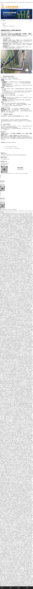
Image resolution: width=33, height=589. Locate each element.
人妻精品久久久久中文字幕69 (4, 572)
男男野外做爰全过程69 (28, 325)
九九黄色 (1, 435)
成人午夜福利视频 (6, 236)
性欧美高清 (28, 373)
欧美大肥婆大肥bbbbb (14, 403)
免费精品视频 (19, 346)
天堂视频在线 (24, 491)
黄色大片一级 (13, 536)
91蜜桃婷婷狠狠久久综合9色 (17, 499)
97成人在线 (26, 494)
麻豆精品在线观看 (18, 386)
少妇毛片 (13, 223)
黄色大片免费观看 (19, 409)
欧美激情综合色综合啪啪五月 (8, 472)
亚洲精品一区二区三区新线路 (19, 388)
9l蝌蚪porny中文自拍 (14, 533)
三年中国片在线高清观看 (4, 399)
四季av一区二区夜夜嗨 (25, 330)
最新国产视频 (15, 272)
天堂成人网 (10, 512)
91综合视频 (6, 448)
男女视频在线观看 (29, 222)
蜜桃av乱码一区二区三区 (17, 445)
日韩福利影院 (26, 219)
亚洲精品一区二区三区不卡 (18, 310)
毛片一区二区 (30, 492)
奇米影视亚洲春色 (8, 223)
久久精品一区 (20, 438)
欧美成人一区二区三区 (19, 509)
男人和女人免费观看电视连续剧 (27, 346)
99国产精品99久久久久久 (12, 566)
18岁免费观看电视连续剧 (18, 401)
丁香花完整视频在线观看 (14, 328)
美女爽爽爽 (9, 317)
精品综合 (24, 216)
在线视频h (11, 242)
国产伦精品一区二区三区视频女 (11, 240)
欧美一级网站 (8, 584)
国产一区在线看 (9, 511)
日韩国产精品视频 (24, 331)
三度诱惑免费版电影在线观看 (9, 411)
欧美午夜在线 (24, 499)
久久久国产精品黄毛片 (13, 279)
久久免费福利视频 (11, 535)
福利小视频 (30, 256)
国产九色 (29, 328)
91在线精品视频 (18, 458)
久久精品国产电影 (24, 481)
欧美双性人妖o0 (18, 483)
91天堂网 (24, 546)
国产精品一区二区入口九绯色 (24, 420)
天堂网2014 (29, 280)
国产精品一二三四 (5, 311)
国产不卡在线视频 (4, 261)
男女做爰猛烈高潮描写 (9, 443)
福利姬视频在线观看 (8, 404)
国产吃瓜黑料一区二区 (12, 410)
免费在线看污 (26, 388)
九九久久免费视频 (9, 277)
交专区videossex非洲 (6, 273)
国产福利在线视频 (4, 403)
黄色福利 (24, 586)
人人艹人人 (22, 568)
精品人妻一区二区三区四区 (19, 372)
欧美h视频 (27, 223)
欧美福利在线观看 (16, 217)
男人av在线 (26, 569)
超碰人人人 (6, 419)
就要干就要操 (26, 312)
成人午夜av (30, 225)
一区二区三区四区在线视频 (17, 224)
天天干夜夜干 (8, 384)
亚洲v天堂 (19, 439)
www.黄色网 (18, 380)
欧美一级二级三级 (20, 384)
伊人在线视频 (20, 463)
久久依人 (16, 493)
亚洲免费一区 (19, 517)
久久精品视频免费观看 (27, 221)
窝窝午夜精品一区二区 (15, 364)
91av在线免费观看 (11, 549)
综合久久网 (6, 405)
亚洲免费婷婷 (7, 351)
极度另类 (9, 349)
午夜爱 (31, 387)
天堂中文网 (4, 280)
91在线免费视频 (10, 264)
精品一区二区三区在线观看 (14, 351)
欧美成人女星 (20, 583)
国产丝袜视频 (7, 503)
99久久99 (5, 326)
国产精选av (10, 308)
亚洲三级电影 (10, 573)
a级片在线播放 (12, 539)
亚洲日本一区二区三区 (28, 262)
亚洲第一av (16, 362)
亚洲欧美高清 (4, 514)
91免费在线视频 (12, 263)
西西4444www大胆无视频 (24, 382)
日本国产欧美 (7, 554)
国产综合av (14, 352)
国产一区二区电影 (20, 216)
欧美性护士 (23, 390)
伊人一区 (19, 277)
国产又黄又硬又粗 (7, 473)
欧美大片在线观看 (22, 566)
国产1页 (27, 291)
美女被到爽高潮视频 (19, 513)
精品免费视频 (18, 370)
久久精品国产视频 (30, 473)
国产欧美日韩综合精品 (12, 547)
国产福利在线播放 (22, 292)
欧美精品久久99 (10, 546)
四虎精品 (15, 325)
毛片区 (1, 289)
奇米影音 (6, 310)
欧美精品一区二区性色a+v (22, 313)
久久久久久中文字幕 (27, 457)
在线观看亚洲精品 (17, 309)
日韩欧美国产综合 (19, 347)
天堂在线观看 (14, 573)
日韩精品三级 (7, 565)
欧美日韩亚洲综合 (29, 386)
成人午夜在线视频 (8, 221)
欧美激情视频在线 (15, 531)
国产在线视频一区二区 (25, 238)
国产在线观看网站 (23, 278)
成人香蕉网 (2, 497)
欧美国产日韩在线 (3, 298)
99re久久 (16, 463)
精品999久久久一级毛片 (16, 264)
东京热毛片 (31, 460)
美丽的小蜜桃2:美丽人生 (24, 532)
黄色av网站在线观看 (3, 586)
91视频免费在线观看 (22, 223)
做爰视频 (29, 277)
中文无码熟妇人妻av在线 (15, 479)
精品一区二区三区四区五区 (14, 215)
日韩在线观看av (14, 366)
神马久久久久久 (6, 369)
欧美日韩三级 (15, 472)
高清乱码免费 (23, 327)
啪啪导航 (1, 546)
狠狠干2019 (23, 356)
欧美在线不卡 (21, 520)
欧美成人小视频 (27, 443)
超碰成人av (11, 295)
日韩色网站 (11, 227)
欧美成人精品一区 (18, 294)
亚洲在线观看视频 (23, 565)
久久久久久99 (10, 419)
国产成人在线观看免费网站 (18, 259)
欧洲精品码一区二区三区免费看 (24, 437)
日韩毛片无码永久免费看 (11, 436)
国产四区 (29, 459)
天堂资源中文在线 (30, 367)
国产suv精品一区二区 (28, 423)
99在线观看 (29, 499)
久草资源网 (9, 403)
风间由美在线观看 (13, 565)
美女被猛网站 (7, 494)
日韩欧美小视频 (19, 427)
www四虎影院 (24, 464)
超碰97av (8, 226)
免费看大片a (30, 240)
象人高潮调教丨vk (6, 400)
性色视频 (9, 428)
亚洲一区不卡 (24, 475)
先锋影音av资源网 (30, 347)
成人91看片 (25, 293)
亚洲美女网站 (8, 502)
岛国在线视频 (3, 575)
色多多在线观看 (6, 344)
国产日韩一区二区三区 (18, 407)
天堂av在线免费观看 (22, 539)
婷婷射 (7, 275)
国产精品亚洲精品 (18, 236)
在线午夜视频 (20, 260)
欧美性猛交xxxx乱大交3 (13, 438)
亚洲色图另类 (20, 319)
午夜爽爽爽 (20, 586)
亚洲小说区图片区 (29, 334)
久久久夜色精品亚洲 (23, 482)
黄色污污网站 (23, 443)
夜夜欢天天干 (15, 218)
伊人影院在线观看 (6, 291)
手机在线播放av (16, 332)
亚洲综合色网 (4, 442)
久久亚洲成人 (8, 550)
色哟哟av (30, 364)
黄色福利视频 (2, 356)
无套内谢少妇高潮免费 (23, 498)
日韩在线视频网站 (3, 243)
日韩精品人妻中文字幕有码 (12, 492)
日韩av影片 (14, 308)
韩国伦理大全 (2, 368)
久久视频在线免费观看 (16, 443)
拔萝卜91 (28, 567)
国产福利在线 (26, 568)
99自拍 (7, 569)
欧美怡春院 (17, 520)
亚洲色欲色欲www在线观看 (25, 264)
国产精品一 (25, 345)
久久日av (6, 363)
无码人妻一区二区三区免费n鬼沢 (14, 273)
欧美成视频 (8, 474)
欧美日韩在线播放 (21, 494)
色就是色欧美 (10, 534)
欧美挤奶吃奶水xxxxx (24, 289)
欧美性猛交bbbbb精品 (8, 238)
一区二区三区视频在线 (6, 515)
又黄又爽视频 (28, 296)
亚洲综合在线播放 (21, 556)
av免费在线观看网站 (8, 527)
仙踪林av (30, 254)
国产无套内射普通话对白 (19, 345)
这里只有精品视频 (16, 546)
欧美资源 (2, 389)
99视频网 (6, 383)
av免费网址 (23, 350)
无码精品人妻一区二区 (28, 300)
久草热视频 (23, 445)
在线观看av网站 (9, 333)
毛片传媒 (3, 238)
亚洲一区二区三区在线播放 (22, 349)
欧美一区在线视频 (27, 337)
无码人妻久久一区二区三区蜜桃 (13, 315)
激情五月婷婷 (5, 480)
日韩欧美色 (25, 473)
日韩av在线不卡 (28, 408)
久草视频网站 (6, 256)
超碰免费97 (4, 529)
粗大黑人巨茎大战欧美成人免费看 (20, 387)
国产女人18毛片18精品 (19, 422)
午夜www (8, 457)
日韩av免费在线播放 (7, 530)
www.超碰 (17, 529)
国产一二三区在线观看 (25, 261)
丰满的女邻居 (11, 256)
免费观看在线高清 (24, 547)
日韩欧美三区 (30, 355)
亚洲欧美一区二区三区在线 (12, 480)
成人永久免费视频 (10, 234)
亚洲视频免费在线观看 (22, 237)
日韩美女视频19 (5, 245)
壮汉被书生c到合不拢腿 (17, 390)
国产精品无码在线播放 (4, 308)
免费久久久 (11, 400)
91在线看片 (24, 554)
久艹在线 (28, 349)
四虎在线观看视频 (11, 383)
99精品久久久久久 (21, 272)
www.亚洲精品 (9, 514)
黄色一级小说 (11, 332)
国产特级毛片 (12, 503)
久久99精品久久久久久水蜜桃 (21, 253)
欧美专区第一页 (20, 418)
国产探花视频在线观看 (25, 252)
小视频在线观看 (10, 335)
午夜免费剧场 (22, 521)
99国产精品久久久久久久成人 (28, 493)
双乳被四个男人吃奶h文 (29, 319)
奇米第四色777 (2, 513)
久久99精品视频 (9, 442)
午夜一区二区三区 (21, 225)
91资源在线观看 (3, 244)
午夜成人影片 (12, 441)
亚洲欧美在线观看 (8, 318)
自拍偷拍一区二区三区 (28, 537)
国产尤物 (15, 517)
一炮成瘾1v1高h (24, 367)
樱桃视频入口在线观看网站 (7, 555)
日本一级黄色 (25, 421)
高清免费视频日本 (22, 535)
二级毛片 (26, 308)
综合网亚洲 (7, 330)
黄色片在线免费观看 (22, 500)
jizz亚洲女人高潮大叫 (16, 275)
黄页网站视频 (18, 584)
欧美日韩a (16, 220)
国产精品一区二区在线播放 (16, 511)
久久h (5, 497)
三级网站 (25, 368)
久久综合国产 (29, 491)
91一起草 (6, 294)
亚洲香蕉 (13, 316)
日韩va (26, 472)
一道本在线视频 (14, 277)
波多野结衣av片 (16, 535)
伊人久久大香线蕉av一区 (15, 237)
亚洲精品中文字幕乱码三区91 (19, 570)
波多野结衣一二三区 (10, 586)
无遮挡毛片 (6, 217)
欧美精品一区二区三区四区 (11, 402)
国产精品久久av (12, 330)
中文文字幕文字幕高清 (9, 365)
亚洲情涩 (2, 556)
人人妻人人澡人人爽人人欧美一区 (26, 354)
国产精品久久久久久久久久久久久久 (20, 257)
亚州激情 (7, 271)
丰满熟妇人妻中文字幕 (24, 254)
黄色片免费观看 (3, 501)
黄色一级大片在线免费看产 (14, 282)
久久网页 (17, 566)
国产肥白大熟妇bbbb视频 (11, 276)
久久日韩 (14, 295)
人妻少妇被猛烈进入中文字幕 (8, 408)
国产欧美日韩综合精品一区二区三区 (23, 548)
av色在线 (25, 567)
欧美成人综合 (6, 406)
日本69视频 (28, 464)
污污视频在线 (15, 227)
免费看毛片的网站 (11, 310)
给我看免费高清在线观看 (6, 288)
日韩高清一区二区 (11, 245)
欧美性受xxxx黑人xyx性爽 (25, 455)
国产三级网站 (19, 475)
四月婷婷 (28, 282)
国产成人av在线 (24, 528)
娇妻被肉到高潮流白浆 (10, 571)
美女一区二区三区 (25, 352)
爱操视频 (15, 344)
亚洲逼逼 (7, 567)
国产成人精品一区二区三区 (25, 370)
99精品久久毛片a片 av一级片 (9, 262)
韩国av (31, 270)
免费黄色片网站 (28, 356)
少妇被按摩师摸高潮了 (21, 436)
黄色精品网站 (14, 370)
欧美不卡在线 (15, 510)
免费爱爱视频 (25, 509)
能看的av (18, 501)
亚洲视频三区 (7, 278)
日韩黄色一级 (6, 547)
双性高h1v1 (26, 336)
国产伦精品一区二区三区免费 (23, 514)
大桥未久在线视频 (28, 439)
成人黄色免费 (15, 367)
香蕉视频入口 (6, 331)
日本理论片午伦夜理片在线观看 (19, 363)
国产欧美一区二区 (19, 421)
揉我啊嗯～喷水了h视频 (12, 347)
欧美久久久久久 (12, 478)
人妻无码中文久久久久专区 (11, 261)
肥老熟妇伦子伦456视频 (13, 329)
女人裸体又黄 (24, 401)
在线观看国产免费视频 (13, 369)
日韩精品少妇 (15, 408)
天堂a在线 (15, 319)
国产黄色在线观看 (28, 273)
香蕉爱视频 (31, 312)
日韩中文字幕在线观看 (18, 554)
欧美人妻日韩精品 (20, 218)
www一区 (18, 573)
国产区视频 (6, 583)
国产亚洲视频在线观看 (24, 511)
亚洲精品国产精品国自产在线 (12, 348)
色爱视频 (27, 460)
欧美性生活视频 (22, 296)
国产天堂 (30, 288)
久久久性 (18, 373)
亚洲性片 (17, 402)
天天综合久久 (20, 227)
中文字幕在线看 (8, 576)
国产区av (12, 530)
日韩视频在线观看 (22, 582)
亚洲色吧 (10, 299)
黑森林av (1, 582)
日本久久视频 (19, 235)
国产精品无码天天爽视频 (27, 484)
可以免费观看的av (29, 454)
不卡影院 (4, 576)
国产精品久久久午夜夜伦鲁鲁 (9, 519)
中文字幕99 (30, 390)
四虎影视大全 (16, 441)
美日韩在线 (28, 313)
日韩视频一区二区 (29, 410)
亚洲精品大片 (13, 509)
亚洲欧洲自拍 (13, 584)
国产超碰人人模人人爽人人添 (22, 318)
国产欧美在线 (30, 529)
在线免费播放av (15, 548)
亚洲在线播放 (27, 573)
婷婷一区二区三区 (21, 255)
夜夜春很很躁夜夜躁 (29, 327)
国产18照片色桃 (16, 425)
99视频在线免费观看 (28, 501)
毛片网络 (24, 555)
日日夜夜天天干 (22, 550)
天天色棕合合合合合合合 (6, 270)
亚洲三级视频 (30, 297)
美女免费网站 (26, 363)
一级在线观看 (13, 422)
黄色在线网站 (25, 459)
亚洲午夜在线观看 (15, 518)
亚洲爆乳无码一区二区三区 (8, 297)
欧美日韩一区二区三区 (13, 426)
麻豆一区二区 (12, 461)
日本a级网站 (30, 572)
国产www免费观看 (15, 534)
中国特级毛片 (27, 404)
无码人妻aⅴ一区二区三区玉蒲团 (5, 388)
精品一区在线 (12, 291)
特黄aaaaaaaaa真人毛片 (3, 573)
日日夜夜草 (6, 348)
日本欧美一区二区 (8, 370)
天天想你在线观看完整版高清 (23, 217)
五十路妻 (27, 516)
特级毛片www (9, 447)
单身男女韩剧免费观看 (25, 405)
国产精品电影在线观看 (4, 259)
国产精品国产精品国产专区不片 (23, 428)
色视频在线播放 (11, 464)
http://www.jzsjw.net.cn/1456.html (11, 142)
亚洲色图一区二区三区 (24, 277)
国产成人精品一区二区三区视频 (28, 538)
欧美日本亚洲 (12, 252)
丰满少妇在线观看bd (21, 572)
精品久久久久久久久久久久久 (22, 383)
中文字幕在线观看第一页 (5, 498)
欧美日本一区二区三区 (14, 551)
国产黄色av (30, 478)
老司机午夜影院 (3, 478)
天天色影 (16, 330)
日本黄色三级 (24, 409)
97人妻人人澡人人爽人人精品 (15, 296)
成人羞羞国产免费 (28, 503)
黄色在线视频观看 (5, 381)
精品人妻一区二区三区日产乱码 (8, 239)
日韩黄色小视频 (21, 215)
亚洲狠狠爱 (8, 215)
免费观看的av (25, 438)
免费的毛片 (10, 352)
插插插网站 (23, 366)
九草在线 (16, 383)
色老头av (12, 437)
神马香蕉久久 (26, 272)
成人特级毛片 (25, 371)
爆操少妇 (10, 274)
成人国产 (31, 582)
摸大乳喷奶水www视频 (18, 497)
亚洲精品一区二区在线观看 (19, 478)
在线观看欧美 (3, 275)
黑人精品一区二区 (7, 336)
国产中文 (29, 481)
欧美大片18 (5, 409)
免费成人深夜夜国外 (28, 479)
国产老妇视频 (30, 533)
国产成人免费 (16, 519)
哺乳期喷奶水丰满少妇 (7, 552)
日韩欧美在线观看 (9, 280)
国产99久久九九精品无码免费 (22, 226)
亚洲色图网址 (14, 475)
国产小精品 (8, 478)
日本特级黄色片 (14, 459)
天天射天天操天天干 (5, 410)
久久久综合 (7, 426)
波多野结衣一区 (30, 331)
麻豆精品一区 (29, 558)
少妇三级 (24, 536)
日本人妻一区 (11, 259)
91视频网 (4, 532)
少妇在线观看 (15, 419)
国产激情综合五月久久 (17, 350)
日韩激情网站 (16, 399)
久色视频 (6, 362)
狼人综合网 (13, 345)
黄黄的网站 (13, 514)
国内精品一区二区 (12, 331)
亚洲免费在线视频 (5, 225)
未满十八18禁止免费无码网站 (18, 456)
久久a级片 (7, 517)
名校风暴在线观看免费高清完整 (28, 389)
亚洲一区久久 (21, 425)
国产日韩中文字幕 (16, 222)
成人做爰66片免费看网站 (21, 442)
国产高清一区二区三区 (7, 477)
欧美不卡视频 (9, 465)
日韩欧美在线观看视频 (24, 584)
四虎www (2, 348)
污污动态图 (31, 517)
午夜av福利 (28, 365)
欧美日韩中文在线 (3, 445)
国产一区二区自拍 (14, 216)
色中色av (30, 351)
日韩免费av (26, 333)
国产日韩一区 (30, 444)
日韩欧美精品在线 (8, 346)
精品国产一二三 (9, 420)
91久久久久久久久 (7, 372)
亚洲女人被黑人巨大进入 (9, 513)
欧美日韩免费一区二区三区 (28, 448)
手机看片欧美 (16, 293)
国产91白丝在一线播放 (15, 476)
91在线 (16, 331)
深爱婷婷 (17, 514)
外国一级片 (13, 444)
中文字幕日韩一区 (8, 368)
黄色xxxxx (6, 423)
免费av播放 (16, 337)
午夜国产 (18, 308)
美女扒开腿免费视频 (4, 549)
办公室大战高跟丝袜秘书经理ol (27, 317)
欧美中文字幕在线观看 (17, 365)
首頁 (3, 24)
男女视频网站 (16, 260)
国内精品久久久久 (12, 334)
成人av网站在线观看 (6, 293)
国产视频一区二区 (20, 344)
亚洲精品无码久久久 (20, 312)
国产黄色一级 (14, 235)
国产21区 (16, 572)
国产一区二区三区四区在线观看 (19, 530)
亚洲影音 (19, 408)
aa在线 (14, 274)
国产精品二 (29, 293)
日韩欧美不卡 (5, 353)
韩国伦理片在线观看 (22, 281)
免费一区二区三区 (29, 495)
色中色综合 (19, 366)
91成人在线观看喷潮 (27, 510)
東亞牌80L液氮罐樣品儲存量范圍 (11, 146)
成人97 (12, 425)
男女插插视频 (14, 442)
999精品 (18, 329)
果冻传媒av (25, 513)
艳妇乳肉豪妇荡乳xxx (22, 307)
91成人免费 (26, 225)
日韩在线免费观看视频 (10, 371)
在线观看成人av (30, 585)
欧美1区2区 (10, 548)
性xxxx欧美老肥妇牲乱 (10, 564)
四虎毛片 (30, 552)
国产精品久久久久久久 (26, 243)
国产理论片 (4, 569)
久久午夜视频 (5, 392)
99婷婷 (15, 513)
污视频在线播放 (29, 440)
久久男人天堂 (6, 512)
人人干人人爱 (27, 461)
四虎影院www (20, 533)
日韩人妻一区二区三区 (5, 337)
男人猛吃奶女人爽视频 (29, 326)
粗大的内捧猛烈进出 (29, 477)
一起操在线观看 (18, 352)
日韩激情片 (26, 271)
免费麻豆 (19, 424)
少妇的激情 (8, 290)
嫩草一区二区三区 (23, 474)
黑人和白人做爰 (20, 493)
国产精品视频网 (20, 459)
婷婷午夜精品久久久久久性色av (15, 278)
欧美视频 (11, 367)
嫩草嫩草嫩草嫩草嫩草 (21, 325)
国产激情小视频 (12, 387)
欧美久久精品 (30, 429)
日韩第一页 (12, 336)
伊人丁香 (1, 241)
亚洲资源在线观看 (19, 374)
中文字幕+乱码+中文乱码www (11, 501)
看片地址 (7, 295)
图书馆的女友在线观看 (10, 325)
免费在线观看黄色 (27, 570)
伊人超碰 (25, 344)
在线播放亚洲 (29, 216)
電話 (26, 587)
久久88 (23, 426)
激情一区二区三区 (21, 351)
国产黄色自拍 (28, 315)
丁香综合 (3, 374)
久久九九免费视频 (4, 465)
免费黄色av (3, 438)
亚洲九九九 (26, 425)
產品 (10, 587)
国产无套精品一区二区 (8, 495)
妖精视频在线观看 (15, 494)
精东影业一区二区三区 (25, 288)
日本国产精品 (5, 585)
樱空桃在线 (3, 427)
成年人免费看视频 (15, 219)
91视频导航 (26, 556)
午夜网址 (2, 372)
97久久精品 (20, 519)
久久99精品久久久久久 (3, 534)
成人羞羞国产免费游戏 (9, 538)
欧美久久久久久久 (28, 427)
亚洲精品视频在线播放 (19, 429)
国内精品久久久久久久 (17, 327)
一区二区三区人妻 (14, 417)
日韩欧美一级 (8, 298)
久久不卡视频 (21, 332)
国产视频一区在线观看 (22, 282)
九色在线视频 (27, 530)
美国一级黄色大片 (14, 428)
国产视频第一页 (9, 518)
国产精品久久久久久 (23, 400)
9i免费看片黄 (19, 547)
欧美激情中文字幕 (27, 399)
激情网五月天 (2, 362)
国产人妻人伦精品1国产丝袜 (11, 253)
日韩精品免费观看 (12, 567)
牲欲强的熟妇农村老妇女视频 (4, 334)
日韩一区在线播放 (25, 374)
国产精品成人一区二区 (11, 294)
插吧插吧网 (19, 348)
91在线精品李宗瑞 (24, 263)
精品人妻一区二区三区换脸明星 (21, 334)
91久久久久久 (8, 391)
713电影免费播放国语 (3, 327)
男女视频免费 (7, 483)
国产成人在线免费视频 (15, 292)
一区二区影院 (25, 260)
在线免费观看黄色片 (28, 309)
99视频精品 (11, 583)
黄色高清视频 (30, 407)
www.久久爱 (2, 519)
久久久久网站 (7, 282)
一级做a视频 (26, 220)
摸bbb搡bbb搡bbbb (19, 410)
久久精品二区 (22, 553)
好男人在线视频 (20, 258)
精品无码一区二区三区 (3, 439)
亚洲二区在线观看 (18, 301)
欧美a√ (22, 221)
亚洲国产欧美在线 (26, 364)
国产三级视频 (27, 351)
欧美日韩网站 (4, 447)
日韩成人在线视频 (25, 496)
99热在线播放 (2, 363)
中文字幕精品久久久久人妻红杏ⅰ (17, 555)
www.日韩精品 (14, 404)
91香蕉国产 (21, 364)
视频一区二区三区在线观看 (23, 529)
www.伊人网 (27, 582)
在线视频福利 (5, 317)
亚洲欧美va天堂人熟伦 (7, 382)
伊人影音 (8, 380)
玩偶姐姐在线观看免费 (26, 310)
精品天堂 (30, 516)
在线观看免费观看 (12, 520)
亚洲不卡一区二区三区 (26, 583)
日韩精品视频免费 (10, 327)
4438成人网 (21, 574)
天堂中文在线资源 (25, 458)
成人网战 (26, 390)
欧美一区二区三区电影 (7, 476)
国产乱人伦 (27, 299)
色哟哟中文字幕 (24, 244)
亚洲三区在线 (14, 465)
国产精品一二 (23, 365)
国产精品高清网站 (10, 390)
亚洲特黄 (4, 277)
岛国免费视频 (13, 552)
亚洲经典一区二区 (18, 454)
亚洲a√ (15, 311)
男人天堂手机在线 (28, 236)
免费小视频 (19, 419)
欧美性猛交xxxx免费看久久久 (4, 441)
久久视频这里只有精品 (20, 480)
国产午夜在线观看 (29, 546)
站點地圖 (26, 173)
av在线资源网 (17, 447)
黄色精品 (5, 556)
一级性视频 (19, 331)
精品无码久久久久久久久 (26, 241)
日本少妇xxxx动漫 (3, 536)
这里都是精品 (10, 462)
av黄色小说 (26, 478)
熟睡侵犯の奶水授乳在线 (4, 352)
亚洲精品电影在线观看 (22, 315)
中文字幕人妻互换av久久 (26, 551)
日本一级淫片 (22, 423)
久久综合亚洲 (28, 576)
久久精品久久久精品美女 (24, 314)
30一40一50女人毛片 (10, 585)
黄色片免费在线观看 (29, 350)
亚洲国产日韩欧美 (3, 518)
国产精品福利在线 (27, 242)
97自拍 (4, 421)
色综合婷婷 (12, 456)
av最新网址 (20, 244)
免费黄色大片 (26, 552)
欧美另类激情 (26, 245)
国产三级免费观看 (11, 311)
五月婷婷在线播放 (21, 233)
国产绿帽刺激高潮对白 (17, 464)
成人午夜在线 (4, 420)
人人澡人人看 (24, 235)
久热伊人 (8, 252)
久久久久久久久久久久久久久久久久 (8, 289)
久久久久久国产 (29, 278)
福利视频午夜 (5, 535)
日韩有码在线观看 (3, 271)
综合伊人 (13, 280)
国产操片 (24, 519)
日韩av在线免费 (17, 262)
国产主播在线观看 (12, 385)
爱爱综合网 (17, 385)
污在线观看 (5, 457)
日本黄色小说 (20, 518)
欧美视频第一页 (12, 380)
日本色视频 (8, 497)
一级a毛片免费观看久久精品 (18, 371)
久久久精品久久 (26, 520)
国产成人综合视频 (19, 492)
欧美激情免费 (27, 564)
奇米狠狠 (1, 484)
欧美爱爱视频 (21, 411)
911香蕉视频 (11, 319)
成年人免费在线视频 (29, 406)
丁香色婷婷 (28, 555)
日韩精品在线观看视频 (3, 335)
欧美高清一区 (22, 275)
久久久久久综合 (6, 481)
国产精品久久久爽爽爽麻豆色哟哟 (9, 220)
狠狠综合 (22, 558)
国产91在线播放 (10, 254)
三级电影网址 (30, 345)
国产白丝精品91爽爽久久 (7, 258)
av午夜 (24, 406)
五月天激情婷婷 (6, 263)
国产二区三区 (14, 427)
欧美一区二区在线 (14, 473)
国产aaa (27, 253)
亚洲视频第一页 (6, 329)
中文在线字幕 (22, 573)
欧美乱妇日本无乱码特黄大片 (10, 574)
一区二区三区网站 (18, 274)
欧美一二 (18, 289)
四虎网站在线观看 (4, 425)
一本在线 (4, 571)
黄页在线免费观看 (27, 332)
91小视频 (24, 222)
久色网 (23, 427)
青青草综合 (12, 372)
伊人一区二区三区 (23, 516)
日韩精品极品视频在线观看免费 (17, 356)
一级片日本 (2, 417)
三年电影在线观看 (22, 402)
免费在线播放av (26, 298)
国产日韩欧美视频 (21, 336)
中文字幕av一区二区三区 (11, 454)
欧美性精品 (14, 271)
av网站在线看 (12, 554)
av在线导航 (3, 262)
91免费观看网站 (2, 565)
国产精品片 (15, 254)
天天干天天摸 (4, 454)
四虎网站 (2, 473)
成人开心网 (14, 409)
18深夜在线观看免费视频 (9, 355)
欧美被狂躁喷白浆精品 (3, 390)
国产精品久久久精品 (14, 233)
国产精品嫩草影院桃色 (14, 255)
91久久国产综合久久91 (17, 481)
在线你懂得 (13, 221)
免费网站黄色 (16, 281)
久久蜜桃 (11, 510)
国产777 (11, 271)
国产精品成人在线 (8, 446)
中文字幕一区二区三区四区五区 (23, 417)
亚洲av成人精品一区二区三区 (15, 521)
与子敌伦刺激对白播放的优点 (4, 539)
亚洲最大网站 (10, 499)
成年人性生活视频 (20, 473)
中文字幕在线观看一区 (7, 345)
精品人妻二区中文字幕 (16, 423)
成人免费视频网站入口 (14, 502)
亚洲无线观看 (15, 335)
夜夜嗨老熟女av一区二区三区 (27, 369)
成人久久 (7, 274)
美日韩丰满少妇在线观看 (10, 532)
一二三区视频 (12, 515)
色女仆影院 (26, 466)
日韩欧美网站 (3, 567)
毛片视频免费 (8, 509)
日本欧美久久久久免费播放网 (10, 424)
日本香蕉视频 (20, 243)
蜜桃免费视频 (21, 298)
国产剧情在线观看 (17, 532)
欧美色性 (13, 460)
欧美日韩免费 (7, 385)
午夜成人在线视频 (9, 244)
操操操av (20, 479)
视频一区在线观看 (9, 575)
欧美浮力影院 (5, 435)
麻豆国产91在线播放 (17, 256)
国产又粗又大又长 (3, 437)
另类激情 (11, 224)
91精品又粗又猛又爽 (9, 243)
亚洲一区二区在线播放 (22, 495)
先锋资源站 (19, 477)
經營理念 (5, 159)
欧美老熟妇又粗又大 (15, 238)
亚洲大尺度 (12, 350)
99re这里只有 (12, 481)
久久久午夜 (4, 325)
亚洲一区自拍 (7, 438)
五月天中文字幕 (10, 556)
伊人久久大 (2, 326)
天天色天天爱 (17, 539)
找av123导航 (10, 392)
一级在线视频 (12, 270)
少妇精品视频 (22, 290)
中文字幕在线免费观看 (26, 497)
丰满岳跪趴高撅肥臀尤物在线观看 (10, 374)
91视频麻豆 (9, 425)
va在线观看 (3, 462)
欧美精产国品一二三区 (23, 380)
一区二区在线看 (3, 551)
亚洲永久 (31, 564)
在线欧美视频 (12, 337)
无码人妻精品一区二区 (9, 307)
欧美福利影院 (8, 445)
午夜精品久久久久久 (11, 281)
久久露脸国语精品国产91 (17, 455)
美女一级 (23, 319)
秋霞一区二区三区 (17, 549)
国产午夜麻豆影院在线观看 (20, 299)
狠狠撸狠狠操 (29, 279)
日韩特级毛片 (24, 477)
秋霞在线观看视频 (3, 391)
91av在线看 (11, 474)
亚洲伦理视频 (2, 351)
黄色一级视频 (24, 512)
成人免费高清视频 (25, 407)
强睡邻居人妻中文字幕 (28, 553)
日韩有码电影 (17, 444)
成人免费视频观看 (18, 221)
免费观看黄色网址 (14, 318)
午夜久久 (3, 373)
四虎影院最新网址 (14, 258)
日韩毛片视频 (24, 576)
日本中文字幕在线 (27, 255)
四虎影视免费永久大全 (25, 517)
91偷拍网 (29, 380)
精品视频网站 (7, 461)
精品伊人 (4, 463)
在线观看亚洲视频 (27, 476)
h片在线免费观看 (22, 564)
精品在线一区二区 (28, 348)
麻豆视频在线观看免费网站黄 (23, 403)
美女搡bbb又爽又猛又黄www (18, 571)
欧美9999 (8, 328)
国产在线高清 (23, 454)
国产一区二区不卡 (8, 401)
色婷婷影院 (12, 226)
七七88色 (13, 447)
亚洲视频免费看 (29, 438)
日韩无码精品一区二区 (15, 420)
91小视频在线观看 (25, 527)
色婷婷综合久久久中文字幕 (26, 316)
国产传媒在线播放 (4, 254)
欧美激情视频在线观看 (29, 436)
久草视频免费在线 (7, 301)
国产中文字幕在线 (20, 368)
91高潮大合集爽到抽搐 (18, 491)
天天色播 (4, 290)
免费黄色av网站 (20, 362)
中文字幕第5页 (19, 288)
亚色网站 (28, 294)
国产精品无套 (15, 462)
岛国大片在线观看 (26, 574)
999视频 (30, 299)
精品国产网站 (2, 328)
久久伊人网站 (12, 557)
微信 (18, 587)
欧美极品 (14, 242)
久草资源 (21, 546)
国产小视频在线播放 (13, 288)
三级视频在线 (24, 276)
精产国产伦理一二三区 (7, 237)
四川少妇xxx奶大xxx (8, 427)
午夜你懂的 (17, 498)
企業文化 (8, 159)
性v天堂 (29, 428)
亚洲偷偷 (16, 436)
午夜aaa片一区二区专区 (15, 326)
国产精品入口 (22, 569)
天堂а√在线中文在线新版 (27, 384)
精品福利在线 (5, 315)
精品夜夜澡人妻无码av (21, 335)
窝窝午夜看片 (19, 465)
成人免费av (24, 435)
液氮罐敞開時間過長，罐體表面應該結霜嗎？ (13, 148)
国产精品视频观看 (4, 276)
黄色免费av (9, 366)
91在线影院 (25, 280)
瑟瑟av (12, 445)
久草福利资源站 (6, 227)
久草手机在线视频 (21, 219)
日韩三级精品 (11, 275)
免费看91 (21, 536)
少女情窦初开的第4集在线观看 (20, 270)
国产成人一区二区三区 (22, 531)
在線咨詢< (0, 177)
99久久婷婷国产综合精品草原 (25, 515)
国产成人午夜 (4, 402)
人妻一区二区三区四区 (26, 502)
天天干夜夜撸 (9, 533)
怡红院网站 (30, 333)
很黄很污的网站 (21, 245)
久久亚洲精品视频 (14, 368)
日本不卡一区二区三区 (24, 585)
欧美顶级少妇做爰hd (3, 252)
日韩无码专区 (3, 509)
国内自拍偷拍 (21, 441)
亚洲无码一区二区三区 (7, 417)
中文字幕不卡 (23, 301)
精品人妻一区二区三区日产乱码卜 (11, 312)
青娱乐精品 (17, 536)
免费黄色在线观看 (9, 475)
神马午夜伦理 (22, 309)
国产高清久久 (22, 273)
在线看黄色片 (13, 482)
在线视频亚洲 (13, 582)
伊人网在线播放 (5, 464)
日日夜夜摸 (4, 516)
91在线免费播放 (15, 244)
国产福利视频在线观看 (11, 558)
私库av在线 (30, 392)
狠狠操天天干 (15, 556)
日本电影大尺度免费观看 (15, 382)
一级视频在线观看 (13, 290)
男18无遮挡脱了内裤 (10, 516)
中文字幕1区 (2, 547)
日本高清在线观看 (6, 313)
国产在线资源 (24, 424)
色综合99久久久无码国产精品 (23, 297)
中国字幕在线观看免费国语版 (17, 538)
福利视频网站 (14, 405)
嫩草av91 (12, 401)
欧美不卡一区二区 (11, 363)
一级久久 (21, 435)
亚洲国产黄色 (7, 367)
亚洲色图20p (10, 423)
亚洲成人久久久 (18, 576)
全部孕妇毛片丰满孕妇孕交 (12, 373)
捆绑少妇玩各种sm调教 (20, 240)
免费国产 (17, 565)
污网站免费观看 (23, 373)
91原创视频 (30, 233)
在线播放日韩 (5, 253)
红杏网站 (24, 410)
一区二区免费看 (17, 314)
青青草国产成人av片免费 (7, 570)
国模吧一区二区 (16, 389)
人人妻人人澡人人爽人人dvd (14, 553)
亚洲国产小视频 (24, 419)
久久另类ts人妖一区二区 (15, 298)
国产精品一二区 (27, 270)
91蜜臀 (11, 494)
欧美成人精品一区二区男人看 (6, 364)
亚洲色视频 (10, 316)
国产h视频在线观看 (18, 252)
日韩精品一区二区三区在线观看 (13, 448)
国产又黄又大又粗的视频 (15, 391)
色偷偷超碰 (17, 550)
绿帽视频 (1, 313)
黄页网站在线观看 (6, 387)
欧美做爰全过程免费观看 (20, 271)
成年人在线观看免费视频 (7, 354)
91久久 (13, 257)
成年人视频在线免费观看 (20, 242)
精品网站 (29, 383)
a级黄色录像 (28, 445)
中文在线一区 (25, 429)
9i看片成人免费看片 (5, 548)
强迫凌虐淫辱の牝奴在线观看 (4, 407)
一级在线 (17, 435)
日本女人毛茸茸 (12, 572)
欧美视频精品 (4, 333)
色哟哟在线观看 (4, 422)
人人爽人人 (16, 336)
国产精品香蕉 (8, 536)
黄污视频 (23, 460)
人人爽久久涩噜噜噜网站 (13, 313)
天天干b (20, 238)
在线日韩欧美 (25, 355)
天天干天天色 (11, 293)
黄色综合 (9, 381)
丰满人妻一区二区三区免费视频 (9, 314)
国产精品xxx (8, 456)
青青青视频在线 (7, 521)
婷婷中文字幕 (29, 344)
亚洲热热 (18, 311)
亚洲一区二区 (9, 326)
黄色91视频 (9, 292)
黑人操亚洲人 (22, 552)
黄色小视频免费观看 (8, 235)
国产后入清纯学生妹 (17, 474)
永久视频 (21, 280)
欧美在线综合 (28, 447)
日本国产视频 (13, 550)
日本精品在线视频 (9, 459)
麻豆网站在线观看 (26, 571)
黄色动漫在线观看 (17, 585)
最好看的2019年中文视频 (15, 446)
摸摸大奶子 (16, 226)
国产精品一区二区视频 (16, 355)
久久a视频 (9, 422)
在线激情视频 (20, 484)
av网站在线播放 (25, 492)
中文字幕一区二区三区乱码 (27, 518)
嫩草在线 (13, 333)
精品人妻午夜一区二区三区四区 (19, 461)
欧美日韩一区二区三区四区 (24, 329)
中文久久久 (9, 528)
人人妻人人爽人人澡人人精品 (28, 422)
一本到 (31, 242)
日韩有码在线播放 (14, 346)
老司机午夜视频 (15, 466)
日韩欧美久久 (16, 245)
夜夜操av (12, 570)
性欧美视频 (24, 386)
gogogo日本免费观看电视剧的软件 (8, 309)
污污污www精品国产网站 (19, 457)
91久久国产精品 (29, 474)
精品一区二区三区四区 (18, 460)
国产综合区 (22, 311)
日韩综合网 (28, 235)
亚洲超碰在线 (21, 476)
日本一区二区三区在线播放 (21, 295)
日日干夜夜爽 (20, 502)
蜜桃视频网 (7, 510)
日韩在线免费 (24, 294)
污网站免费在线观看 (8, 356)
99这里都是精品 (6, 440)
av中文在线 (30, 425)
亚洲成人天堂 (13, 300)
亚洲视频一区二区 (12, 498)
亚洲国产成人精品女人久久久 (23, 446)
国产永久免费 (19, 426)
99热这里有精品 (5, 520)
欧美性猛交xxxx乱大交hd (7, 444)
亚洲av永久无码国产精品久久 (8, 484)
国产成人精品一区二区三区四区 (20, 503)
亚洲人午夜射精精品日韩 (24, 444)
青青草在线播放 (25, 227)
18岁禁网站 (30, 382)
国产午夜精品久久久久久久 (7, 300)
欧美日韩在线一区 (14, 384)
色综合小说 (19, 367)
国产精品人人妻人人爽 (27, 372)
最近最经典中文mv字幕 (28, 483)
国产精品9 (17, 582)
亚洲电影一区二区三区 (29, 301)
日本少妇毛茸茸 (21, 448)
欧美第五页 (17, 552)
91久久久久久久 (13, 529)
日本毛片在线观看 (10, 222)
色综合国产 (12, 388)
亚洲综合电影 (8, 482)
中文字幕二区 (23, 408)
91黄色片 (23, 439)
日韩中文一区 (26, 480)
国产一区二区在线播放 (22, 534)
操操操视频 (11, 260)
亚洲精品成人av (21, 220)
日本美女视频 (12, 493)
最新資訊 (4, 25)
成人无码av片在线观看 (7, 241)
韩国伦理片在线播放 (19, 406)
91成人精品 (19, 462)
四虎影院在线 (28, 281)
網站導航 (3, 20)
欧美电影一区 (26, 441)
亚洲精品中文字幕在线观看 (27, 234)
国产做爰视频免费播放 (16, 239)
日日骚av (15, 289)
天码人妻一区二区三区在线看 (26, 381)
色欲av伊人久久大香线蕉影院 (6, 216)
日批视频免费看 (21, 391)
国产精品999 (26, 311)
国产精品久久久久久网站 (11, 463)
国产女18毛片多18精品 (24, 256)
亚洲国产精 (2, 530)
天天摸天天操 (16, 353)
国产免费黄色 (19, 405)
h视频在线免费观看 (18, 263)
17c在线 (23, 224)
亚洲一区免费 (3, 459)
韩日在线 (23, 236)
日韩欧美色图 (10, 218)
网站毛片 (1, 408)
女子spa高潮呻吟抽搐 (29, 535)
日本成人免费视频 (18, 515)
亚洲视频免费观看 (19, 496)
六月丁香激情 (5, 546)
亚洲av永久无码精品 (15, 527)
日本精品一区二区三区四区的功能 (16, 241)
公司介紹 (2, 159)
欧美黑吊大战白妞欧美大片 (12, 568)
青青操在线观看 (12, 496)
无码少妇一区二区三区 (27, 411)
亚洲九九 (10, 257)
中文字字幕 (20, 330)
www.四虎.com (29, 257)
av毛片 (9, 296)
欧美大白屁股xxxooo (26, 463)
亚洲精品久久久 (7, 493)
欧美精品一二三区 (22, 447)
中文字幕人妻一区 (18, 276)
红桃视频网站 (7, 224)
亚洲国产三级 (25, 392)
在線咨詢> (0, 194)
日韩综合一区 (10, 217)
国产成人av (14, 299)
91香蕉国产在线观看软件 (20, 300)
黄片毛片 (16, 567)
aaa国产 (23, 483)
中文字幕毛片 (22, 501)
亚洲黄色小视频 (15, 484)
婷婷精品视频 (13, 457)
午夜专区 (8, 279)
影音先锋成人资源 (11, 569)
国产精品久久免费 (7, 557)
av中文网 (23, 348)
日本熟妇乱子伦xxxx (4, 218)
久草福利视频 (2, 461)
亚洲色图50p (20, 551)
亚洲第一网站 (22, 308)
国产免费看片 (2, 423)
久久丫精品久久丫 (11, 399)
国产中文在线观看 (14, 477)
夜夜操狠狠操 (16, 586)
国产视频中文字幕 (29, 536)
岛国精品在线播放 (15, 495)
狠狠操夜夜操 (5, 500)
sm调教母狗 (17, 223)
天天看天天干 (12, 497)
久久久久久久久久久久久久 (22, 279)
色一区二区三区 (18, 261)
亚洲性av (9, 460)
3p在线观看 (30, 527)
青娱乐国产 (25, 218)
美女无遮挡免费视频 (15, 349)
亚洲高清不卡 (16, 411)
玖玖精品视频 (28, 465)
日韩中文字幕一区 (4, 292)
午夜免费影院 (17, 569)
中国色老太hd (22, 262)
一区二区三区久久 (9, 531)
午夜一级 (29, 314)
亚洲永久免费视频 (6, 242)
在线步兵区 (4, 456)
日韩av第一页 (15, 243)
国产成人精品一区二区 (9, 455)
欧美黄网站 (10, 405)
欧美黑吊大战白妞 (7, 418)
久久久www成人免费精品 (5, 319)
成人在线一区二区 (12, 236)
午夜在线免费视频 (20, 510)
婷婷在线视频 (16, 500)
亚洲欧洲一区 (30, 496)
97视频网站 (10, 225)
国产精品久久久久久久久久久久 (16, 317)
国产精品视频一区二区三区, (4, 332)
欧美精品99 (18, 290)
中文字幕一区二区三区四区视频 (11, 421)
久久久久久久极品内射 (11, 386)
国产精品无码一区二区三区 (27, 259)
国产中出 (16, 424)
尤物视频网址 (24, 465)
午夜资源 (25, 558)
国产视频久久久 (15, 225)
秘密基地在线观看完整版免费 (8, 272)
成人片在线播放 (4, 222)
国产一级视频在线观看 (13, 418)
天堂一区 (21, 222)
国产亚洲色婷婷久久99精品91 (28, 362)
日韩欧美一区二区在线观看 (19, 333)
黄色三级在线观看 (16, 400)
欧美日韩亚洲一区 (24, 274)
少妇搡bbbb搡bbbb (11, 500)
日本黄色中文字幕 (7, 350)
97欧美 (6, 328)
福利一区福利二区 (8, 255)
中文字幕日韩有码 (28, 295)
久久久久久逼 (25, 347)
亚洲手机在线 (9, 437)
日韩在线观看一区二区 (12, 406)
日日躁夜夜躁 (21, 293)
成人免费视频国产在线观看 (17, 512)
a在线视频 (20, 527)
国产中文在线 (9, 409)
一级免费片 (18, 568)
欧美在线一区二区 (16, 307)
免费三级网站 (26, 456)
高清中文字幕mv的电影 (24, 549)
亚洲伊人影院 (12, 344)
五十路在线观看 (19, 369)
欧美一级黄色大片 (9, 219)
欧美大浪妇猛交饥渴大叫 (7, 233)
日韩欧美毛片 (11, 537)
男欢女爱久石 (6, 458)
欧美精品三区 (21, 399)
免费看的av (26, 224)
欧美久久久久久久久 (23, 385)
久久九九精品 (5, 499)
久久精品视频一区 (5, 386)
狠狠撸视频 (4, 436)
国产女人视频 (28, 307)
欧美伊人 (29, 226)
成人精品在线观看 (21, 466)
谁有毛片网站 (12, 301)
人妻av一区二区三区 (19, 440)
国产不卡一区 (3, 219)
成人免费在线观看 (21, 337)
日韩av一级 (26, 233)
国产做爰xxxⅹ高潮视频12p (4, 537)
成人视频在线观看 (23, 326)
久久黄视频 (26, 240)
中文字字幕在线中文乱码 (26, 462)
